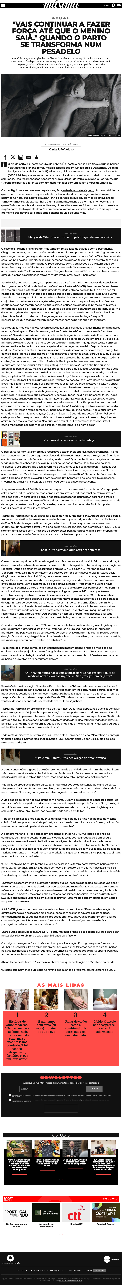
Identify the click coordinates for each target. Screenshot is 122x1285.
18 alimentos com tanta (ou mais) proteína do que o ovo (46, 1026)
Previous (35, 1179)
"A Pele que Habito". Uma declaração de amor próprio (70, 758)
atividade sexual (81, 769)
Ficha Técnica (23, 1270)
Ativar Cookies (99, 1270)
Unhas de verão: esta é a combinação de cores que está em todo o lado (76, 1028)
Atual (61, 18)
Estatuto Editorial (37, 1270)
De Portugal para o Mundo (16, 1225)
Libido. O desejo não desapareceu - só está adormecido (105, 1026)
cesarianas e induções (101, 686)
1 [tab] (59, 1179)
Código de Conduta (73, 1270)
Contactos (88, 1270)
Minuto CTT (76, 1224)
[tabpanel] (75, 1152)
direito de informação (105, 1095)
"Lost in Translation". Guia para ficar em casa (70, 550)
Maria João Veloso (61, 149)
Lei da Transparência (55, 1270)
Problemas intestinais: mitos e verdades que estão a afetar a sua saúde (47, 1163)
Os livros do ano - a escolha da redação (70, 440)
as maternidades (43, 319)
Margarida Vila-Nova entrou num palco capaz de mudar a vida (70, 237)
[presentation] (61, 1108)
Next (87, 1179)
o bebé (107, 290)
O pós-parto (8, 451)
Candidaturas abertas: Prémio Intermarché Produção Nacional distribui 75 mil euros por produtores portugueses (19, 1165)
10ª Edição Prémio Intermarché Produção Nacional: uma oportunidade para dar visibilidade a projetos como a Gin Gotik (103, 1165)
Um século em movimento (46, 1225)
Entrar (106, 5)
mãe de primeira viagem (77, 190)
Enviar (94, 1089)
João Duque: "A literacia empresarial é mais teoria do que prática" (75, 1162)
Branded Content (106, 1224)
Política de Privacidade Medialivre (70, 1281)
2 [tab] (62, 1179)
